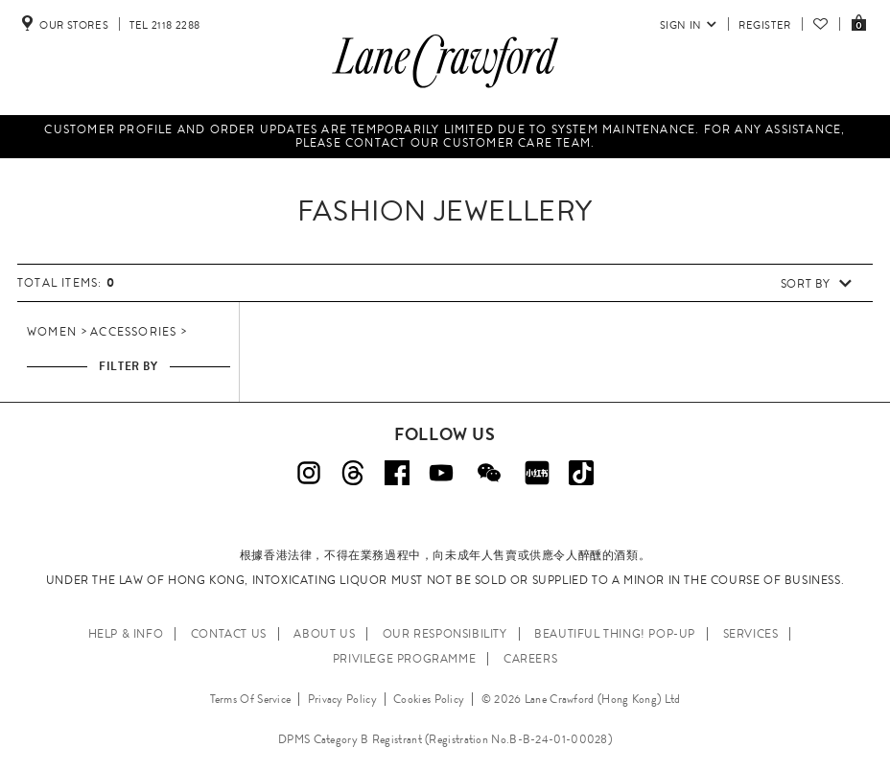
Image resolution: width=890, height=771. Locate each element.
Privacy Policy (342, 699)
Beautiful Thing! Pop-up (614, 633)
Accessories (133, 331)
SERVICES (751, 633)
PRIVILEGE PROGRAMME (404, 658)
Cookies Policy (428, 699)
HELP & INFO (126, 633)
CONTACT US (229, 633)
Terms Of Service (251, 699)
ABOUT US (324, 633)
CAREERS (530, 658)
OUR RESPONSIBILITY (445, 633)
